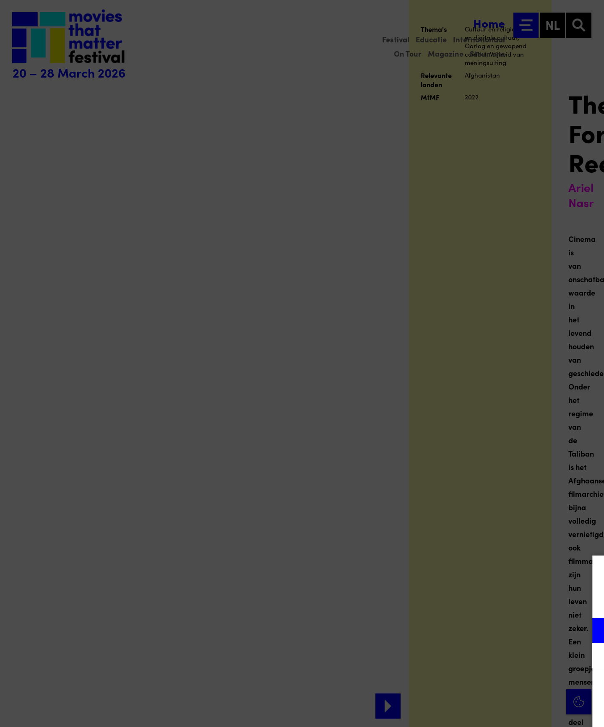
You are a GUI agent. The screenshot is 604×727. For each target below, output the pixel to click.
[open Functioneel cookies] (590, 631)
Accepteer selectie (533, 711)
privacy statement (499, 603)
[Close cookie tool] (591, 570)
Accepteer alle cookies (533, 687)
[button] (524, 630)
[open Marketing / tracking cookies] (590, 656)
